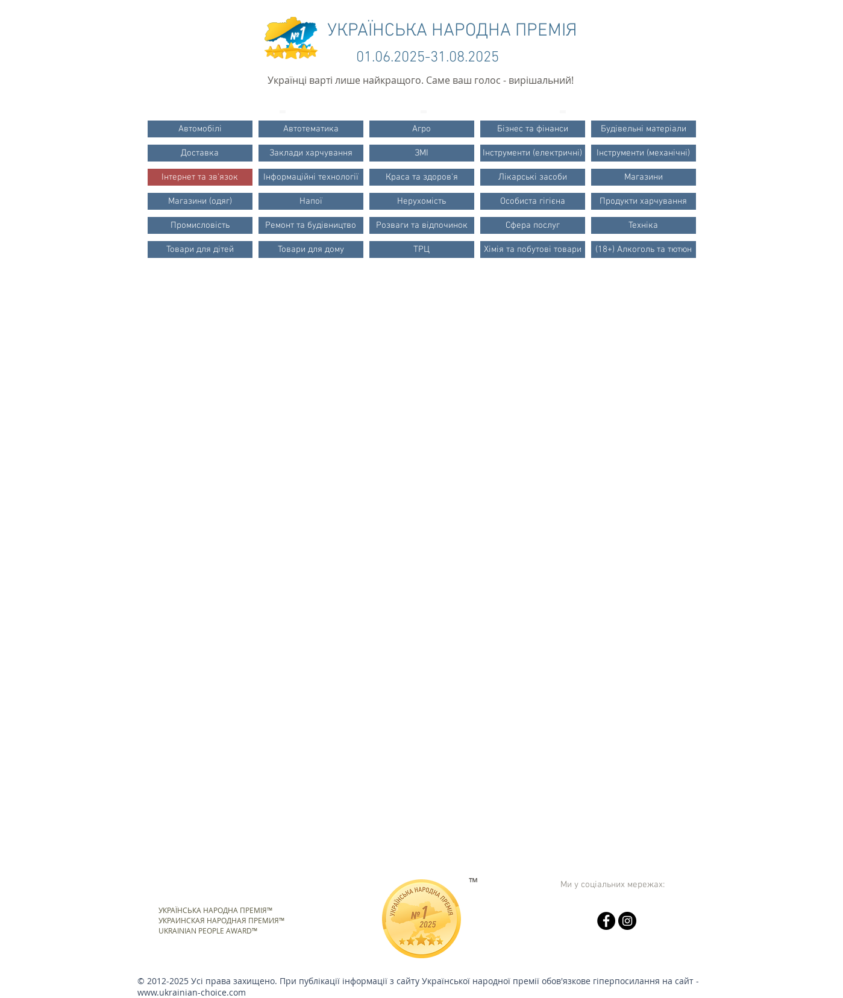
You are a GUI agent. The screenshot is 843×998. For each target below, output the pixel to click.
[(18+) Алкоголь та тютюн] (643, 249)
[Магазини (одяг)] (200, 201)
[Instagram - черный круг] (627, 921)
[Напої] (311, 201)
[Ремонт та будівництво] (311, 225)
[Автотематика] (311, 129)
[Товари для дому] (311, 249)
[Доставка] (200, 153)
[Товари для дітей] (200, 249)
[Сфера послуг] (532, 225)
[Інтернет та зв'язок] (200, 177)
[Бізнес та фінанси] (532, 129)
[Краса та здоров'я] (421, 177)
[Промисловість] (200, 225)
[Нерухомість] (421, 201)
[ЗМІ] (421, 153)
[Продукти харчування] (643, 201)
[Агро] (421, 129)
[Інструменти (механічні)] (643, 153)
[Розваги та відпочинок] (421, 225)
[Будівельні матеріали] (643, 129)
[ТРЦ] (421, 249)
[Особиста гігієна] (532, 201)
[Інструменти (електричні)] (532, 153)
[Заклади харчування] (311, 153)
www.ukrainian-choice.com (191, 992)
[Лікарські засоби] (532, 177)
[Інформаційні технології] (311, 177)
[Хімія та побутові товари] (532, 249)
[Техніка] (643, 225)
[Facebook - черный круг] (606, 921)
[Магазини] (643, 177)
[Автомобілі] (200, 129)
